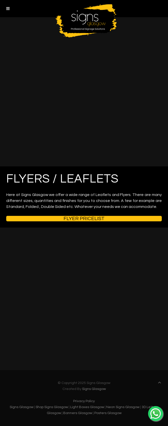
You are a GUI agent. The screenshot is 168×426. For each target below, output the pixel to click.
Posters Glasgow (107, 413)
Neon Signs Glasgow (122, 407)
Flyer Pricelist (84, 218)
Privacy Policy (84, 401)
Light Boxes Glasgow (87, 407)
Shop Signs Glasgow (52, 407)
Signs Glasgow (94, 389)
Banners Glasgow (77, 413)
